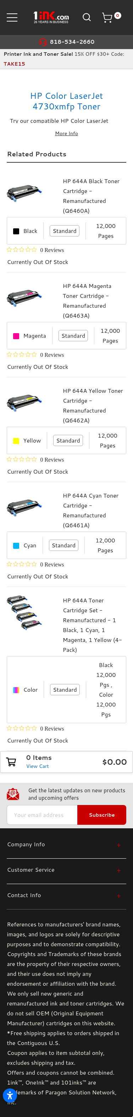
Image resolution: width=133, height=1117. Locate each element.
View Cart (37, 766)
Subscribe (102, 814)
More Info (66, 133)
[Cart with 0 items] (111, 17)
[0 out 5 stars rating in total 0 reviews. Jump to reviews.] (35, 250)
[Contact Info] (64, 895)
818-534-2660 (72, 42)
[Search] (86, 17)
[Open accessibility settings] (10, 1095)
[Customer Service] (64, 869)
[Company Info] (64, 844)
